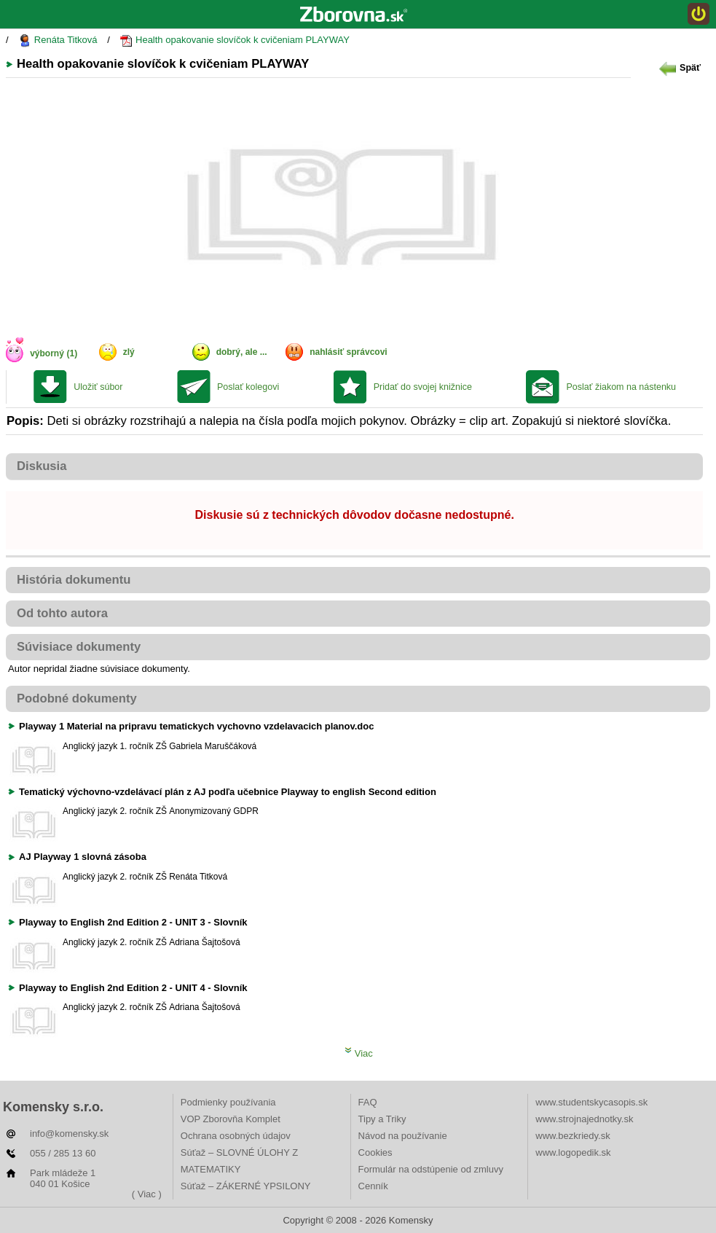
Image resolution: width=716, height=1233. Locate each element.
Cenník (373, 1186)
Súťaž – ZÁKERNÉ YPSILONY (246, 1186)
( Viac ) (147, 1194)
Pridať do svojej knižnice (423, 387)
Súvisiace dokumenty (79, 647)
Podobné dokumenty (77, 698)
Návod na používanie (402, 1135)
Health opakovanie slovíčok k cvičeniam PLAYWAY (234, 40)
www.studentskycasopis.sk (591, 1102)
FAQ (367, 1102)
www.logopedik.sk (572, 1152)
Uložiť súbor (98, 387)
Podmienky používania (228, 1102)
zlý (129, 352)
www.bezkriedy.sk (572, 1135)
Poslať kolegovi (248, 387)
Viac (359, 1053)
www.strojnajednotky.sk (584, 1118)
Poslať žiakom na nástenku (621, 387)
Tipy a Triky (382, 1118)
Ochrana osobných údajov (236, 1135)
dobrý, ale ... (241, 352)
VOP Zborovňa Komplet (230, 1118)
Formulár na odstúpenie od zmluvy (430, 1169)
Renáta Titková (57, 40)
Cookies (375, 1152)
